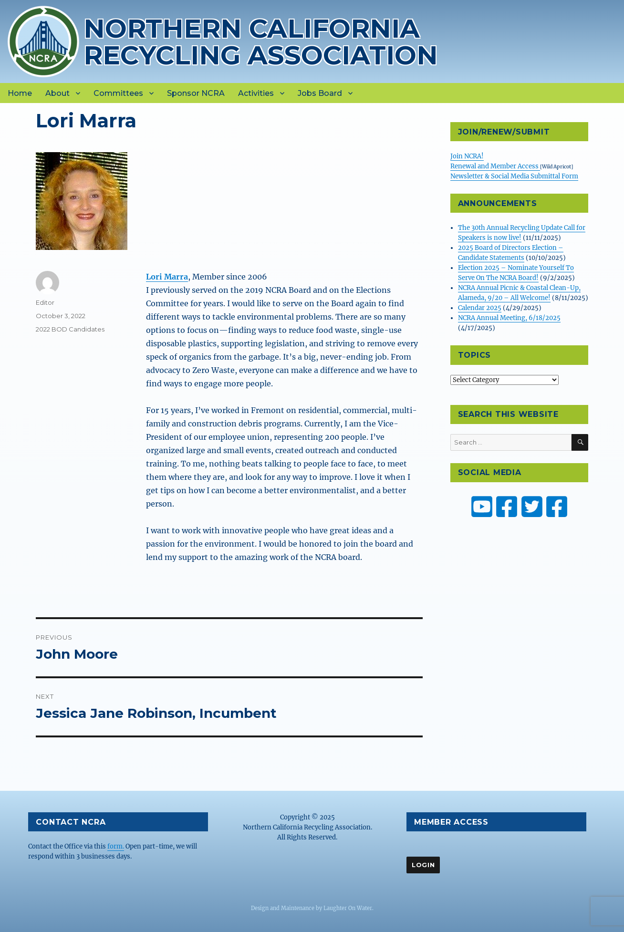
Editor (45, 302)
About (57, 93)
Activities (256, 93)
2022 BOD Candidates (70, 329)
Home (20, 93)
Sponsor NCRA (196, 93)
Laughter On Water (347, 908)
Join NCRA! (467, 156)
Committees (118, 93)
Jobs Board (320, 93)
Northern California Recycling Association (260, 41)
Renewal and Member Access (495, 166)
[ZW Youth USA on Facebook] (557, 506)
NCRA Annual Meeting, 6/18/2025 (509, 318)
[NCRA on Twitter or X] (532, 506)
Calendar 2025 (479, 308)
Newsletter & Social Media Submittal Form (514, 176)
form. (115, 846)
